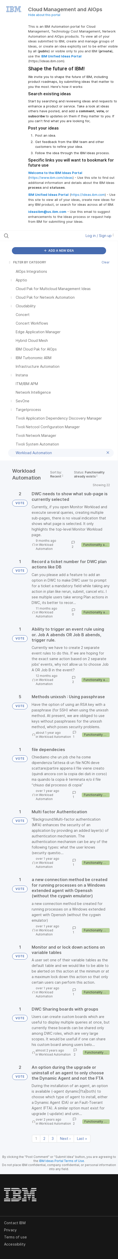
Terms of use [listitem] (15, 1237)
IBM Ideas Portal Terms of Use (61, 1161)
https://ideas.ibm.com (88, 195)
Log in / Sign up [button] (100, 235)
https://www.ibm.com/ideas (51, 178)
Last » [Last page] (82, 1138)
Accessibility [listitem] (15, 1244)
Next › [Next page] (65, 1138)
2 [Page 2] (44, 1138)
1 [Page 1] (36, 1138)
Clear (106, 262)
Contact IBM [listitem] (15, 1223)
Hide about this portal (44, 15)
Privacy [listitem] (10, 1230)
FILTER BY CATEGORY (27, 262)
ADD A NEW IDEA (59, 250)
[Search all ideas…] (36, 236)
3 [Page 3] (53, 1138)
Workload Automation (44, 547)
